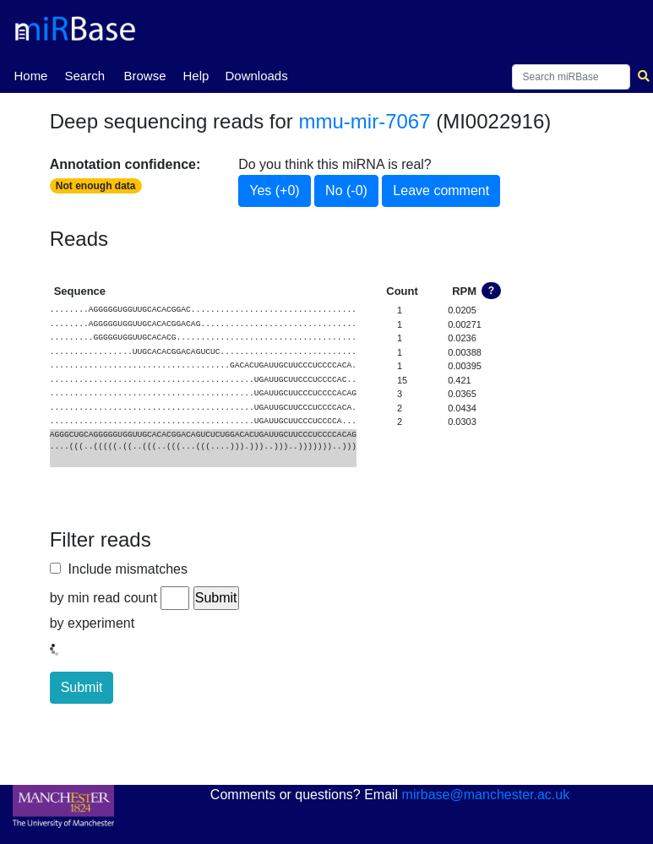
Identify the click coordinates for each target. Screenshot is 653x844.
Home (30, 74)
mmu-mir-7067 (365, 121)
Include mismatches (124, 569)
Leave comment (441, 190)
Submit (82, 687)
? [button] (491, 291)
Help (195, 75)
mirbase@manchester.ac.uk (486, 794)
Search (84, 75)
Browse (144, 75)
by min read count (103, 598)
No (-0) (346, 190)
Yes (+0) (274, 190)
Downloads (256, 75)
